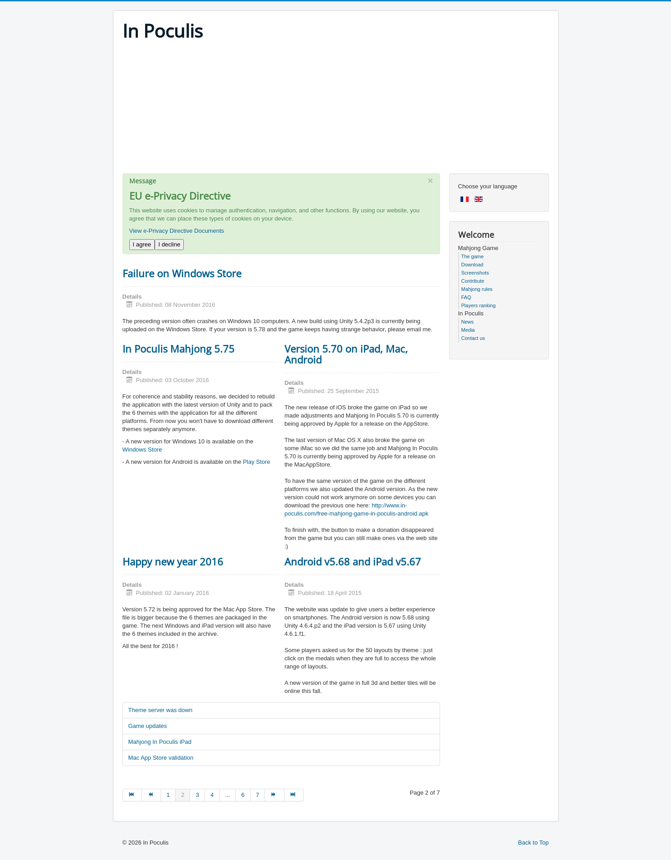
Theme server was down (160, 710)
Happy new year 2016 (172, 561)
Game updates (147, 725)
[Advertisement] (335, 109)
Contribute (473, 281)
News (467, 321)
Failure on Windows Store (181, 273)
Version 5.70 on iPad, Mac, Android (346, 354)
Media (468, 330)
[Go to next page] (274, 795)
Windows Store (142, 449)
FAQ (466, 297)
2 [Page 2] (182, 794)
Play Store (256, 461)
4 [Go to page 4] (212, 794)
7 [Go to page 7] (257, 794)
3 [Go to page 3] (197, 794)
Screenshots (475, 272)
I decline (169, 244)
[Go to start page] (132, 795)
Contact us (473, 338)
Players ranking (478, 305)
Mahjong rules (477, 289)
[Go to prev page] (151, 795)
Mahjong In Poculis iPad (159, 741)
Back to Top (533, 842)
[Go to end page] (294, 795)
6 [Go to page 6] (243, 794)
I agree (142, 244)
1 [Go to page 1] (168, 794)
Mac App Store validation (161, 757)
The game (472, 256)
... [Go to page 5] (227, 794)
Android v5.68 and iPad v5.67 (352, 561)
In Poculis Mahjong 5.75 (178, 348)
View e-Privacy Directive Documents (176, 230)
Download (472, 264)
